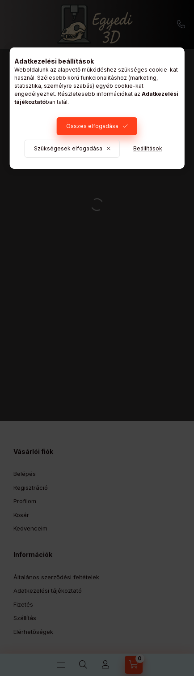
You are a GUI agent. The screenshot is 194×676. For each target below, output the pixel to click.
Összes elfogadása (92, 126)
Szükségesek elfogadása (68, 148)
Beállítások (147, 148)
